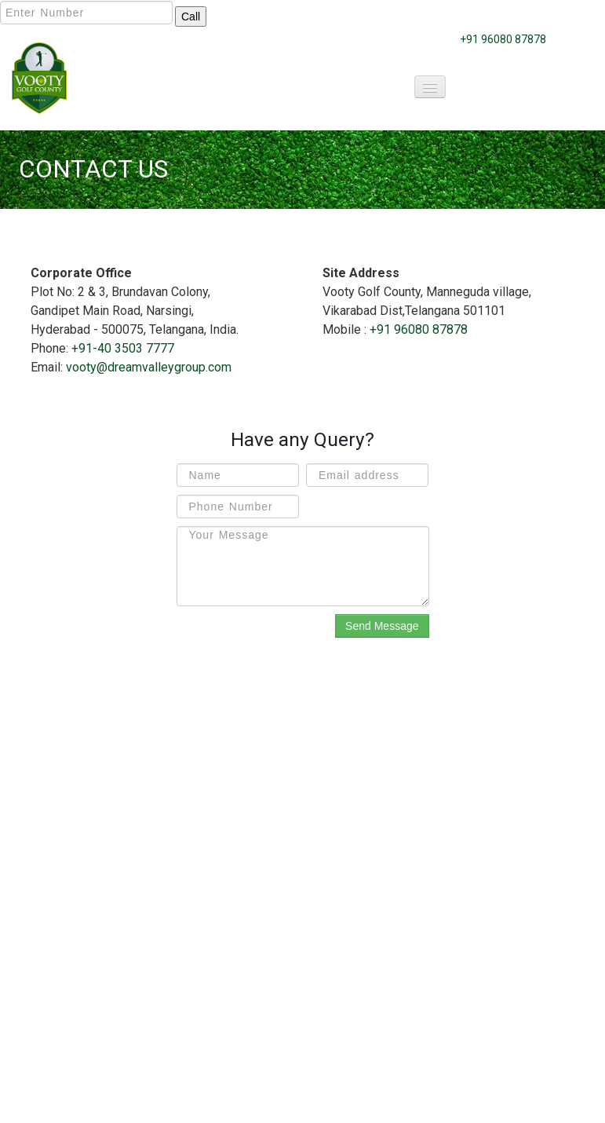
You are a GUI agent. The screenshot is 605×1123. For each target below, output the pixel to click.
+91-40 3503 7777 (122, 348)
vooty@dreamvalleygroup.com (148, 367)
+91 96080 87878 (503, 39)
